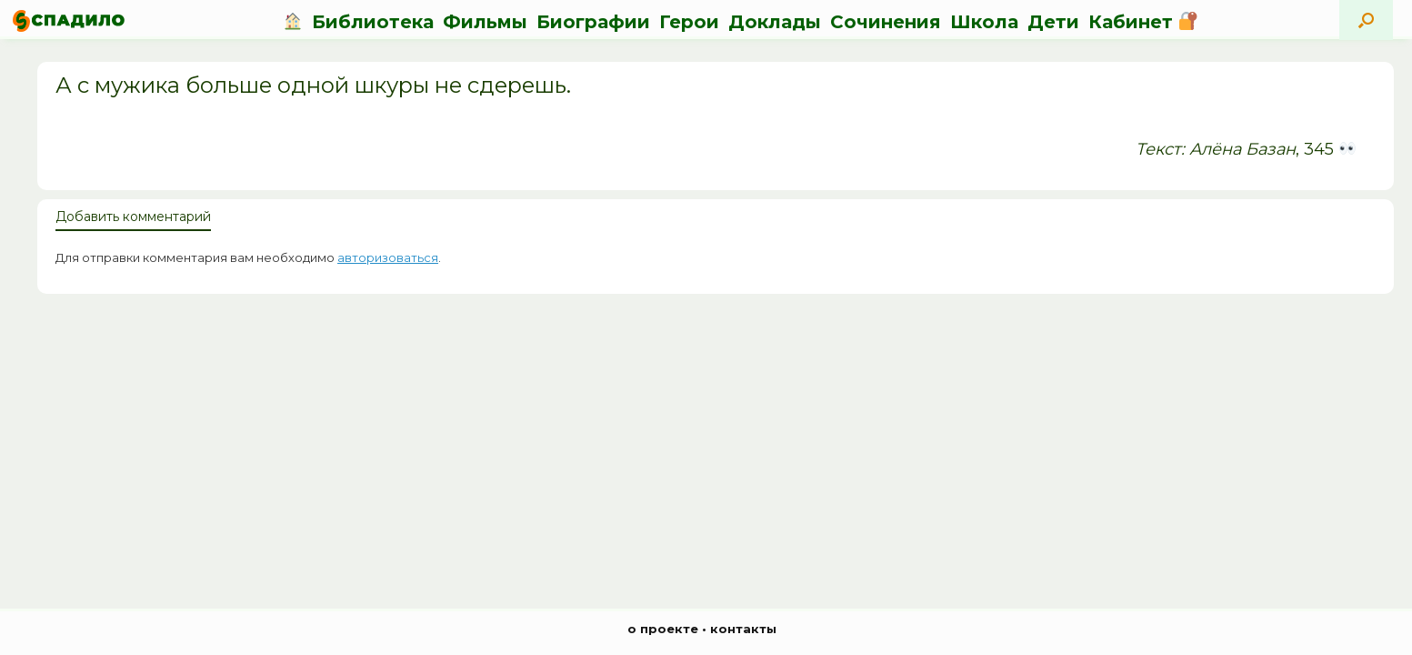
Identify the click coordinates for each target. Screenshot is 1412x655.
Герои (689, 22)
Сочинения (885, 22)
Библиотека (373, 22)
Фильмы (485, 22)
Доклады (774, 22)
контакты (743, 628)
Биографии (593, 22)
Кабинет (1142, 22)
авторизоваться (387, 257)
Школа (984, 22)
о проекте (662, 628)
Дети (1053, 22)
